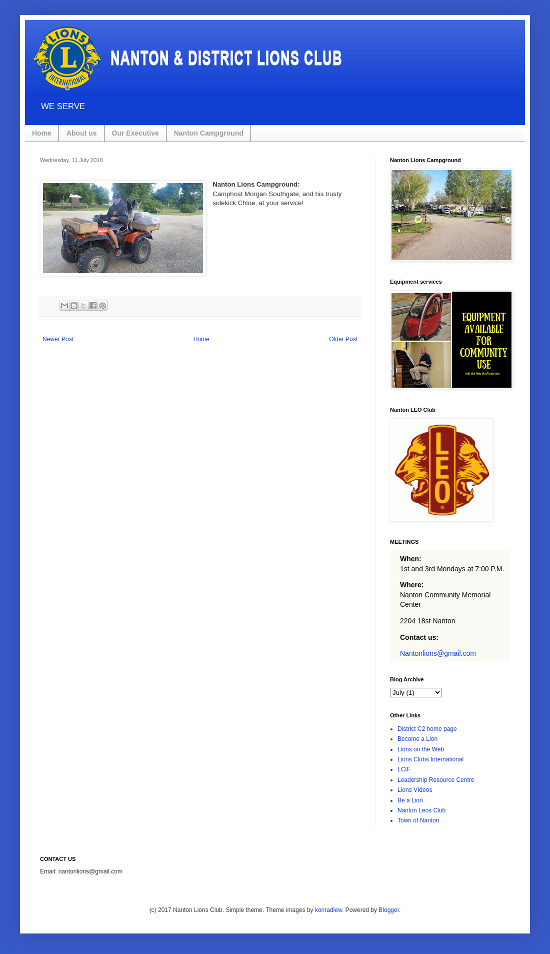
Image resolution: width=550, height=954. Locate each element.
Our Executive (135, 133)
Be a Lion (410, 800)
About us (81, 133)
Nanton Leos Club (422, 810)
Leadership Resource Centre (436, 779)
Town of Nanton (418, 820)
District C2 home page (427, 728)
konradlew (328, 909)
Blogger (388, 909)
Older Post (343, 339)
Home (42, 133)
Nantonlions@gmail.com (438, 653)
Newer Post (58, 339)
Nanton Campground (209, 133)
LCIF (404, 769)
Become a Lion (418, 738)
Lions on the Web (421, 749)
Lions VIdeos (415, 789)
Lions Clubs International (431, 759)
